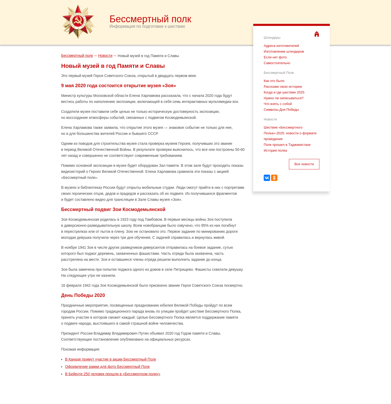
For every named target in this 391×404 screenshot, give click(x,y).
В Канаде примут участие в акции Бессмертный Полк (110, 359)
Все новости (304, 164)
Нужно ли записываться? (284, 98)
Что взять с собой (278, 104)
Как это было (274, 81)
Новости (105, 55)
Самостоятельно (277, 63)
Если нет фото (275, 57)
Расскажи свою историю (283, 86)
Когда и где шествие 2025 (284, 92)
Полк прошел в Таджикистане (287, 145)
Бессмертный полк (77, 55)
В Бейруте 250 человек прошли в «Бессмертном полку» (112, 374)
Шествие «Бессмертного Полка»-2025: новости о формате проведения (290, 133)
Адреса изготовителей (281, 46)
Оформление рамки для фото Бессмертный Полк (107, 366)
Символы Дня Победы (281, 110)
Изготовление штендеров (284, 51)
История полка (275, 150)
